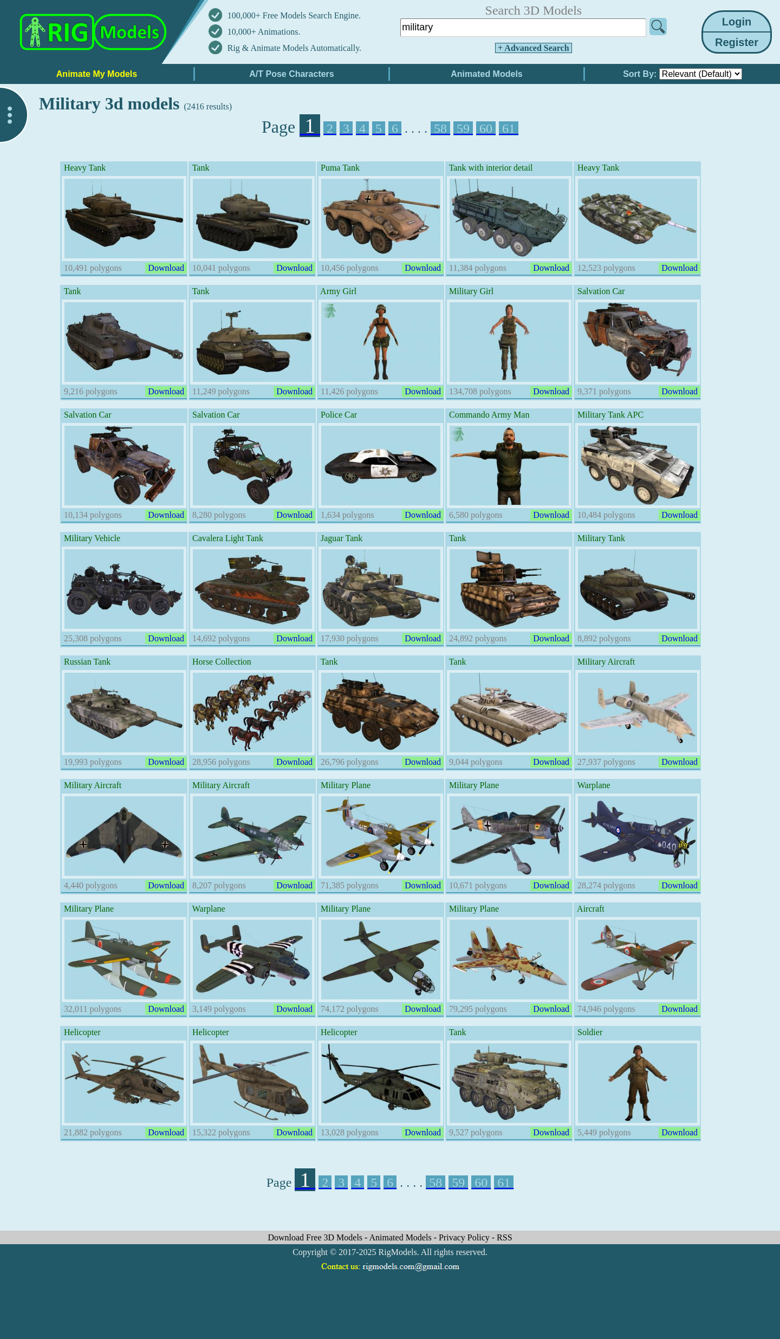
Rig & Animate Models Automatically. (294, 48)
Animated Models (401, 1237)
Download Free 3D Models (316, 1237)
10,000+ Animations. (264, 31)
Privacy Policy (465, 1237)
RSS (504, 1237)
